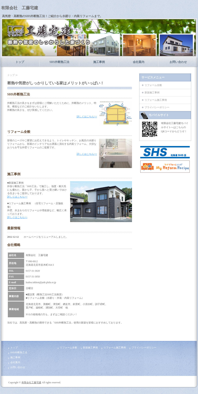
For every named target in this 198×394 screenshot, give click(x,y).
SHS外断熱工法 (59, 62)
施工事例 (99, 62)
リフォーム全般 (153, 85)
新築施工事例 (152, 92)
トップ (19, 62)
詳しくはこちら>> (87, 116)
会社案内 (138, 62)
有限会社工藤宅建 (31, 382)
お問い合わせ (178, 62)
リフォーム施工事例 (156, 99)
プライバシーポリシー (157, 107)
